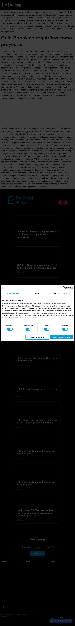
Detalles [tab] (37, 293)
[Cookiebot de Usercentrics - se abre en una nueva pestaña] (64, 287)
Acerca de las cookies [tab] (62, 293)
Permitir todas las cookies (61, 337)
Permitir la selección (37, 337)
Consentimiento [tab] (13, 293)
